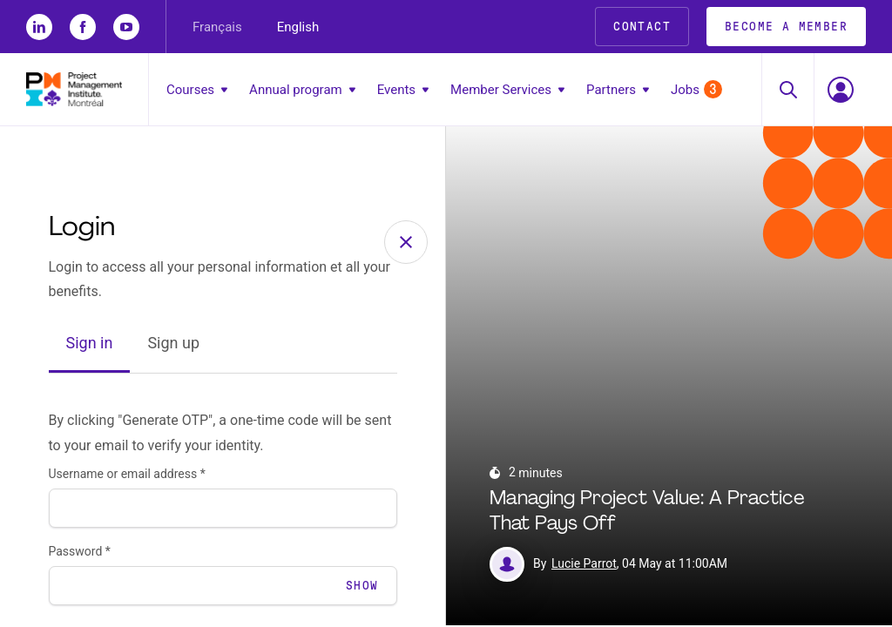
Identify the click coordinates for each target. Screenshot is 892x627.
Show (362, 587)
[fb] (83, 27)
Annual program (302, 90)
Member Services (507, 90)
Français (217, 27)
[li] (39, 27)
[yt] (126, 27)
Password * (80, 553)
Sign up (173, 345)
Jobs (696, 89)
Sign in (89, 345)
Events (403, 90)
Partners (617, 90)
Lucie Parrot (584, 566)
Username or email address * (127, 475)
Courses (196, 90)
